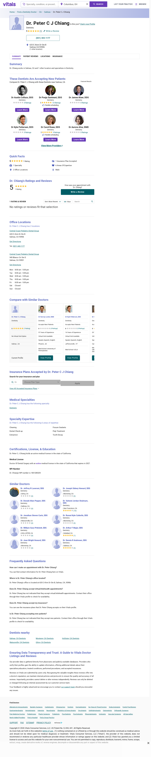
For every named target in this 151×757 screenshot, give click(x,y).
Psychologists (78, 713)
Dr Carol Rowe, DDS (50, 127)
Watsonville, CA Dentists (19, 641)
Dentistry (13, 407)
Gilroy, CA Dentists (43, 641)
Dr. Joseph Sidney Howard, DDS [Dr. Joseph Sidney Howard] (76, 487)
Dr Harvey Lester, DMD (46, 317)
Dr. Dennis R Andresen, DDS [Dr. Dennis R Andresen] (75, 539)
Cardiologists (49, 706)
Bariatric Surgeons (36, 706)
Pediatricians (31, 713)
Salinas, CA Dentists (18, 637)
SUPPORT (14, 721)
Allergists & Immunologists (19, 706)
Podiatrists (56, 713)
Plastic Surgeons (44, 713)
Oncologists (82, 709)
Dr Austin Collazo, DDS (22, 97)
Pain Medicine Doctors (17, 713)
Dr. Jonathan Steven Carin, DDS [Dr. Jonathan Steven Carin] (34, 514)
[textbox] (39, 4)
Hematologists (30, 709)
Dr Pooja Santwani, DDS (50, 97)
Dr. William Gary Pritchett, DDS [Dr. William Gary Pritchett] (34, 527)
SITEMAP (30, 721)
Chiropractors (60, 706)
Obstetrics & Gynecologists (66, 709)
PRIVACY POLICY (44, 721)
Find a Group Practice (47, 716)
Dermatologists (81, 706)
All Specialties (128, 713)
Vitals (92, 247)
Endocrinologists (114, 706)
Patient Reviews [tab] (30, 56)
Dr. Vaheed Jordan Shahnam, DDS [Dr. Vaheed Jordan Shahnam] (75, 501)
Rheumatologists (91, 713)
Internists (41, 709)
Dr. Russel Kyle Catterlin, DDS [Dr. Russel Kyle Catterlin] (75, 514)
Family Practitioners (129, 706)
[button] (81, 236)
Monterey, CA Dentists (45, 637)
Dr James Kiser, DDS (79, 97)
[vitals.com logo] (9, 4)
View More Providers (51, 145)
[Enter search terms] (53, 201)
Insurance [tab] (57, 56)
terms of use (47, 730)
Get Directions (15, 241)
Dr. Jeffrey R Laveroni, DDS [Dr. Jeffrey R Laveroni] (32, 487)
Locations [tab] (45, 56)
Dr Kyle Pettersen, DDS (22, 127)
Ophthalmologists (95, 709)
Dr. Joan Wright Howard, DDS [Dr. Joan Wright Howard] (33, 539)
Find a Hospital (32, 716)
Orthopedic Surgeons (121, 709)
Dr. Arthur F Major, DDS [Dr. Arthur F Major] (73, 527)
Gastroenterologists (16, 709)
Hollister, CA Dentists (70, 637)
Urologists (102, 713)
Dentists (70, 706)
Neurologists (50, 709)
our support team (68, 686)
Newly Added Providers (17, 716)
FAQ (22, 721)
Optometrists (107, 709)
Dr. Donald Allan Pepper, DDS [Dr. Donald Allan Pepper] (33, 500)
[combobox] (39, 4)
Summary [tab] (16, 56)
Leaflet (80, 247)
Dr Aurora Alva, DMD (79, 127)
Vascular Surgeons (114, 713)
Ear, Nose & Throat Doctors (97, 706)
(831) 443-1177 (19, 246)
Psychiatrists (66, 713)
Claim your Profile (87, 24)
